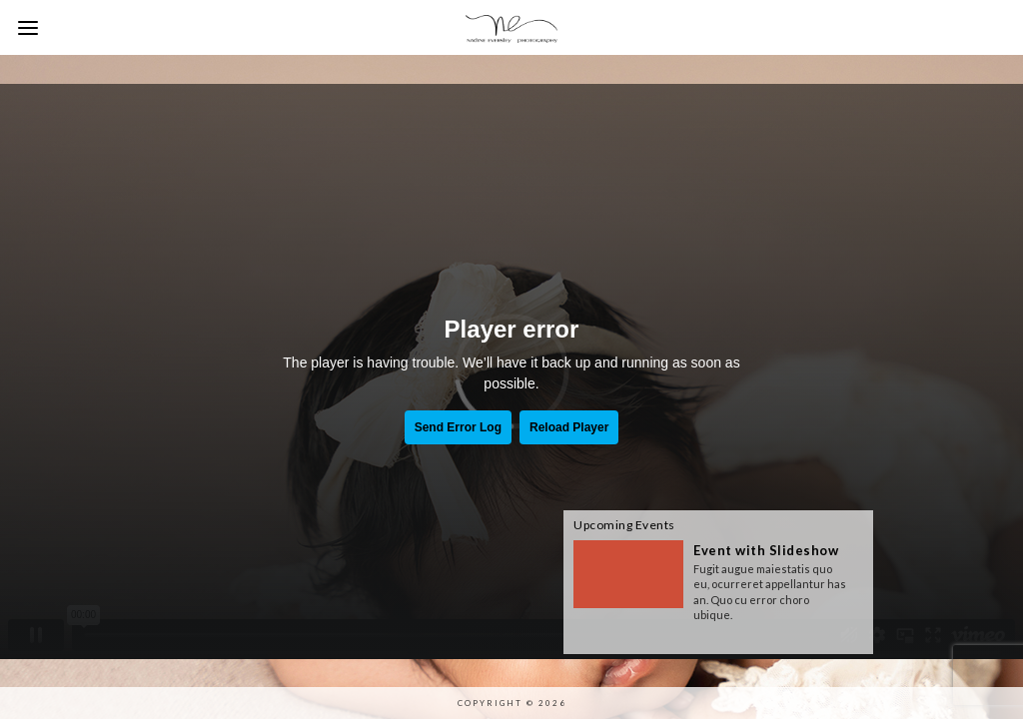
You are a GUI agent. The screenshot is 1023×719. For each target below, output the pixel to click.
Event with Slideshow (765, 550)
